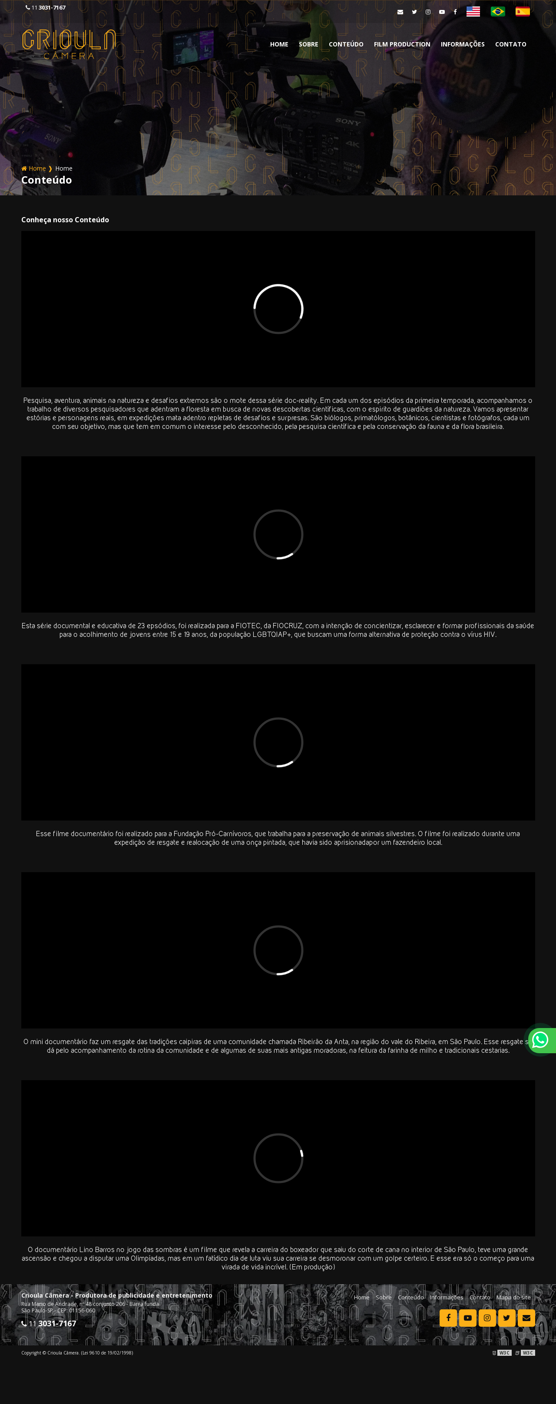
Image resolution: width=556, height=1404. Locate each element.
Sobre (308, 44)
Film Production (402, 44)
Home (279, 44)
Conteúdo (346, 44)
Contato (510, 44)
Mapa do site (513, 1297)
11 (45, 7)
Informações (463, 44)
